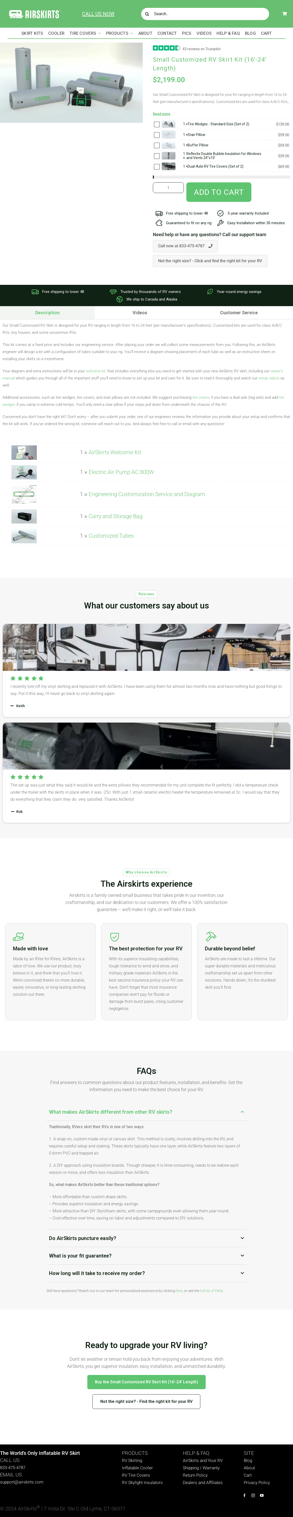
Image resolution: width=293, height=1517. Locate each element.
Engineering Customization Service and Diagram (147, 494)
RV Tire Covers (136, 1475)
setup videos (269, 378)
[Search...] (205, 14)
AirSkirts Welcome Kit (115, 452)
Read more (161, 114)
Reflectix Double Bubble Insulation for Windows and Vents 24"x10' (223, 156)
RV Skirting (132, 1460)
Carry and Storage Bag (115, 516)
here (179, 1291)
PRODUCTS (135, 1453)
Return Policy (195, 1475)
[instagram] (253, 1495)
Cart (248, 1475)
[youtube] (262, 1495)
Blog (248, 1460)
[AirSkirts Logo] (34, 11)
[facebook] (244, 1495)
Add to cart (219, 192)
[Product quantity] (168, 188)
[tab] (139, 312)
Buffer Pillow (198, 145)
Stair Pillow (196, 135)
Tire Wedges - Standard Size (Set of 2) (218, 124)
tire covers (201, 397)
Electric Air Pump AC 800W (121, 472)
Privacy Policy (257, 1482)
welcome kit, (96, 371)
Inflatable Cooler (137, 1467)
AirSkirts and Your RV (203, 1460)
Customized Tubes (111, 536)
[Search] (147, 14)
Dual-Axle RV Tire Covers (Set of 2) (215, 166)
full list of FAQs (211, 1291)
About (249, 1467)
